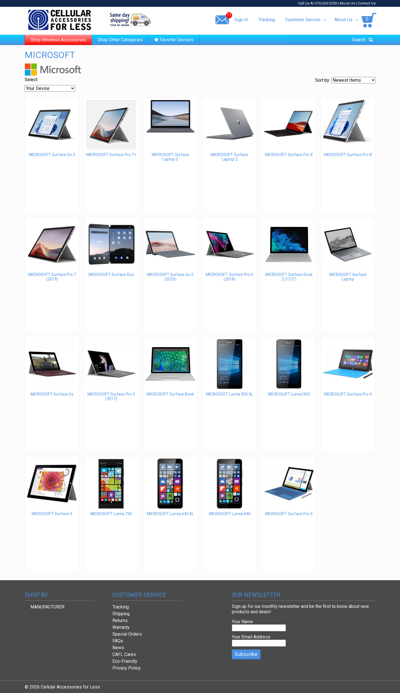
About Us (347, 3)
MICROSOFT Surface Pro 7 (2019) (52, 276)
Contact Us (367, 3)
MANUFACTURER (47, 607)
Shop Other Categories (120, 39)
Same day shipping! (131, 19)
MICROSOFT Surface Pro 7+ (111, 154)
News (118, 647)
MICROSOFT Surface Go (52, 394)
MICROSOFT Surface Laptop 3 (170, 156)
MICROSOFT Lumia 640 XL (170, 513)
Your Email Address (251, 637)
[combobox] (331, 40)
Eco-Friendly (124, 661)
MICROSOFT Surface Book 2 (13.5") (289, 276)
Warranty (121, 627)
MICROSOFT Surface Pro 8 (348, 154)
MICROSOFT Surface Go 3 (52, 154)
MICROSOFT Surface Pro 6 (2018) (229, 276)
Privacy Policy (126, 668)
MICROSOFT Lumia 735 (111, 513)
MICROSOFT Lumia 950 (289, 394)
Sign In (241, 19)
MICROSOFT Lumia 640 (230, 513)
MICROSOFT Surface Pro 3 (289, 513)
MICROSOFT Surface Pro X (289, 154)
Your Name (242, 621)
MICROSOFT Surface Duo (111, 274)
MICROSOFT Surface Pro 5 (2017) (111, 396)
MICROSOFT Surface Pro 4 (348, 394)
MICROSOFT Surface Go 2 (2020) (170, 276)
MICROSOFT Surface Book (170, 394)
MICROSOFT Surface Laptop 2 (229, 156)
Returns (120, 620)
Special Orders (127, 634)
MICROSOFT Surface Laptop (348, 276)
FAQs (117, 641)
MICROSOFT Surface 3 (52, 513)
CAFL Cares (124, 654)
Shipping (121, 613)
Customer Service (305, 19)
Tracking (266, 19)
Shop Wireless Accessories (58, 39)
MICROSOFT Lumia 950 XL (229, 394)
